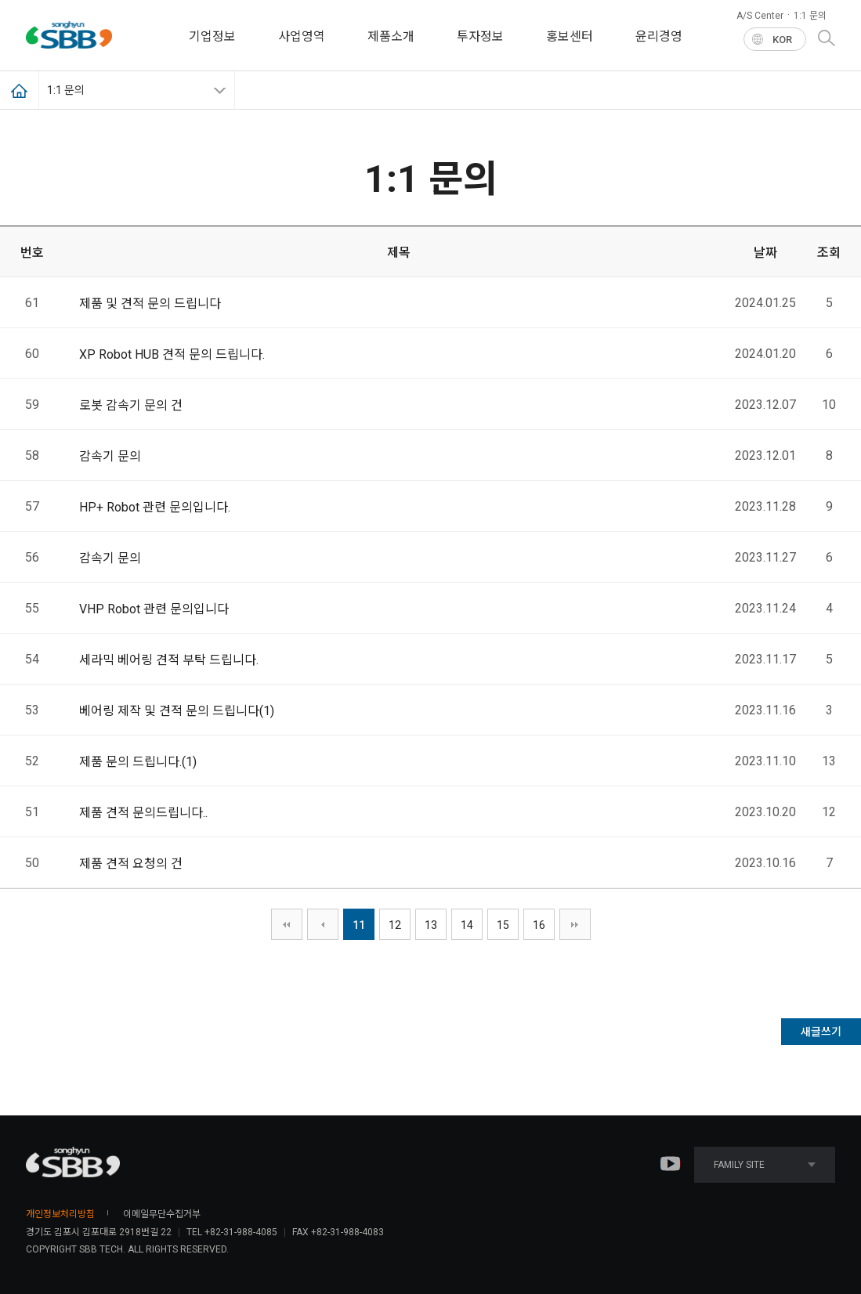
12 (395, 925)
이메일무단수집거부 (162, 1214)
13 (431, 925)
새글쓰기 (821, 1031)
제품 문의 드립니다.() (138, 761)
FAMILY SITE (765, 1164)
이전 (322, 924)
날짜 (765, 252)
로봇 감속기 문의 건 (131, 405)
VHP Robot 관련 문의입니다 (154, 609)
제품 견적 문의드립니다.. (143, 812)
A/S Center (759, 15)
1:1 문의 (810, 15)
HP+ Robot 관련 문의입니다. (154, 507)
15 (503, 925)
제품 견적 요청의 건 (131, 863)
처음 (286, 924)
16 (539, 925)
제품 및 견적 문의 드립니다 (150, 303)
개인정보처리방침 (60, 1214)
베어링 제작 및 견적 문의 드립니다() (176, 710)
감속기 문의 (110, 456)
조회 (829, 252)
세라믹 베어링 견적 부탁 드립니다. (169, 659)
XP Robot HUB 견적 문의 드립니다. (172, 354)
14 (467, 925)
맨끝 (575, 924)
